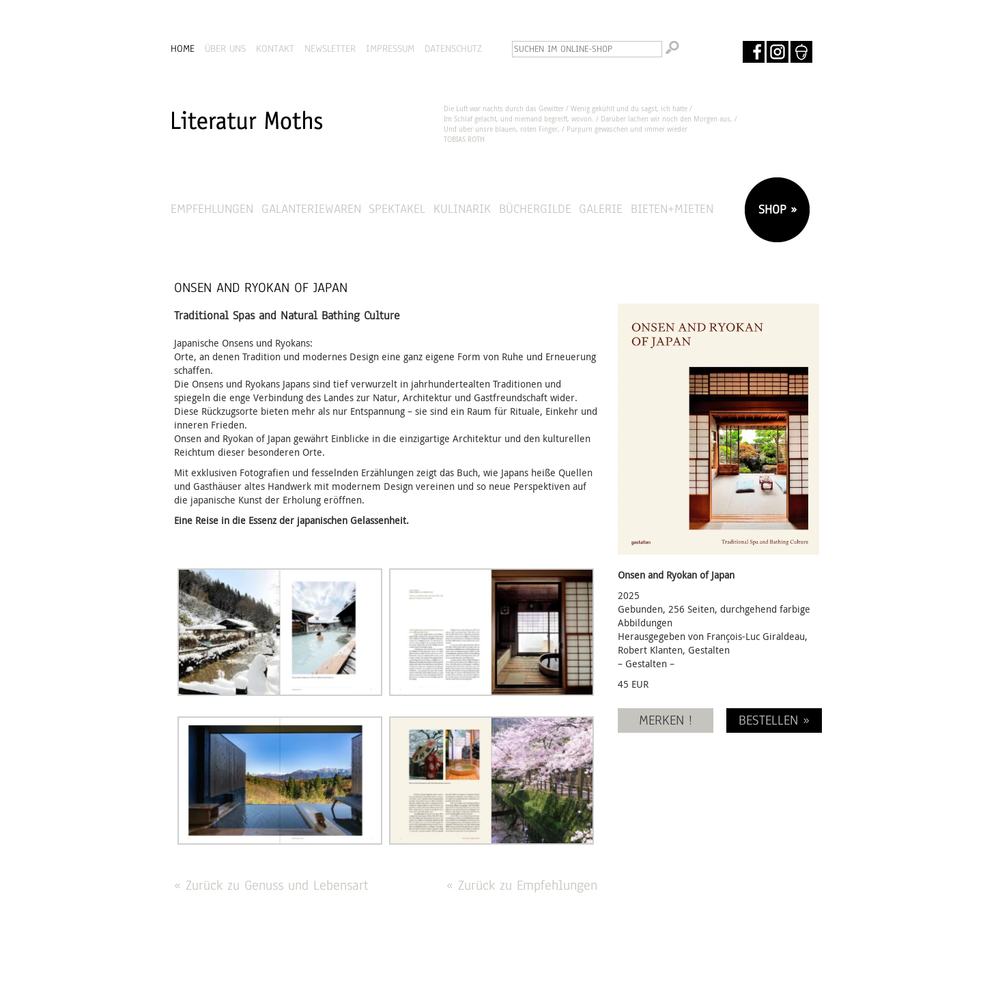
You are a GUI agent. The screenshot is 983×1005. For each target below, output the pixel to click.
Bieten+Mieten (672, 208)
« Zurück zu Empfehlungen (521, 885)
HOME (183, 48)
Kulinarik (462, 208)
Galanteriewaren (311, 208)
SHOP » (775, 209)
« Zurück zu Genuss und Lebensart (271, 885)
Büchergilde (535, 208)
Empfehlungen (212, 208)
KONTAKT (275, 48)
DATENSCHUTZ (453, 48)
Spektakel (397, 208)
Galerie (601, 208)
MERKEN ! (665, 720)
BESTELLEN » (774, 720)
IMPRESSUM (390, 48)
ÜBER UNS (225, 48)
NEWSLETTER (330, 48)
